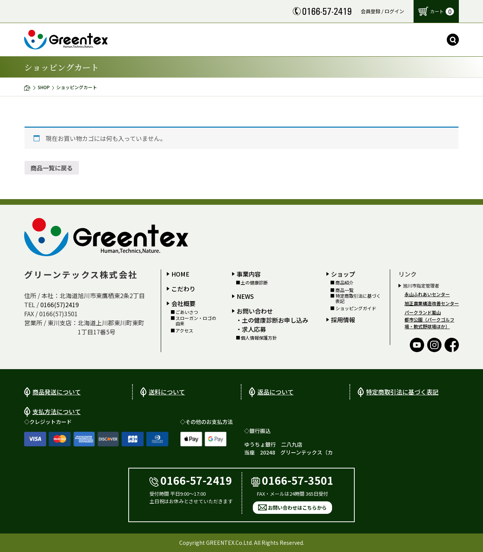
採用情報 (343, 319)
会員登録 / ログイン (382, 11)
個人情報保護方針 (259, 337)
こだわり (183, 288)
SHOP (44, 87)
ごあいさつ (186, 312)
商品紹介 (344, 282)
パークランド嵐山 (423, 312)
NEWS (245, 296)
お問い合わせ (255, 310)
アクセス (184, 330)
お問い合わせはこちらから (297, 507)
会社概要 (183, 303)
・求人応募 (251, 329)
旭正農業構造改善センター (432, 303)
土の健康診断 (254, 282)
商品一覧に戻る (52, 167)
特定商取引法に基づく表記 (358, 298)
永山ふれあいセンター (427, 294)
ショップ (343, 273)
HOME (180, 273)
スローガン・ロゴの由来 (195, 320)
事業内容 (249, 273)
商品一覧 (344, 290)
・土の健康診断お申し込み (272, 320)
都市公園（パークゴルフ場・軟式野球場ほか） (429, 322)
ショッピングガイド (355, 308)
